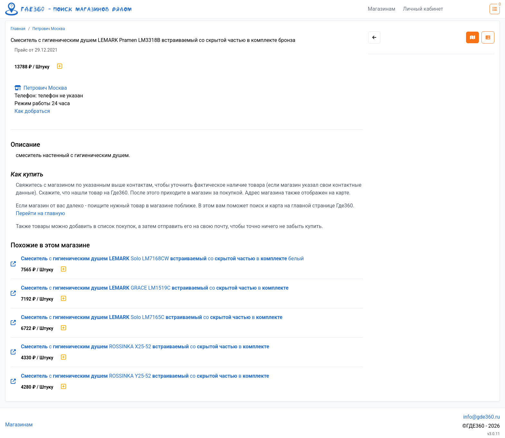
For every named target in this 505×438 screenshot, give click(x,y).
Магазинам (381, 9)
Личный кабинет (423, 9)
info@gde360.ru (481, 417)
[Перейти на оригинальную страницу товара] (13, 264)
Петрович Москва (49, 28)
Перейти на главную (40, 213)
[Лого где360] (68, 9)
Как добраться (32, 111)
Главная (18, 28)
